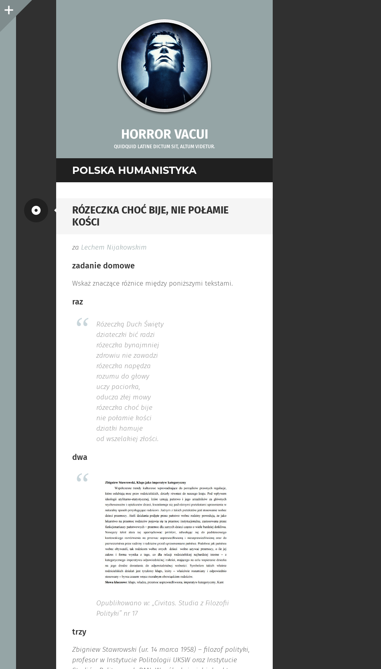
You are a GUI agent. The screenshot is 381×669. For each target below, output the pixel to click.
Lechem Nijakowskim (114, 247)
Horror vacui (164, 134)
